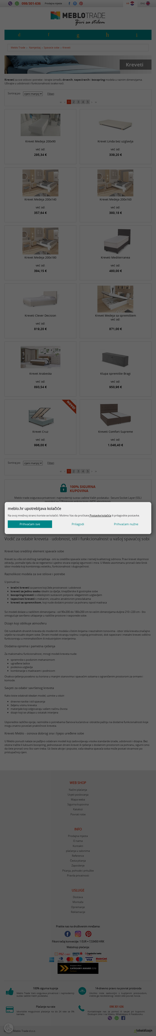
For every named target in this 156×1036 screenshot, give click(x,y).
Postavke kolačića (100, 515)
